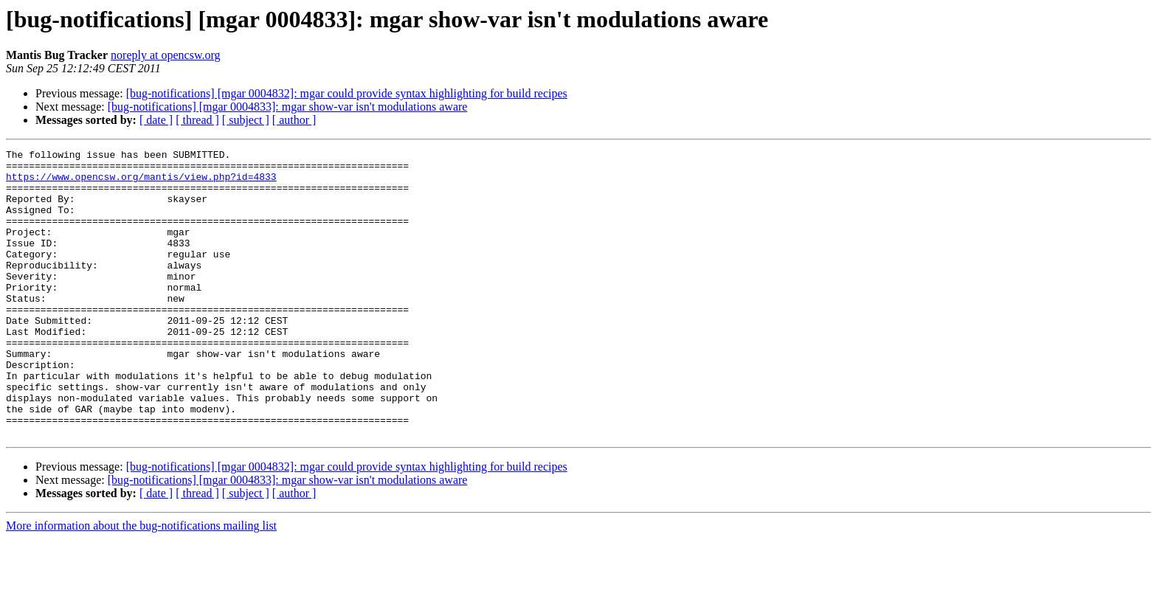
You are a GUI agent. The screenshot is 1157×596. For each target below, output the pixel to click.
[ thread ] (197, 120)
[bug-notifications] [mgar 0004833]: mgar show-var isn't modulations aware (288, 106)
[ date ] (156, 120)
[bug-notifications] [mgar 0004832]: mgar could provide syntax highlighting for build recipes (346, 93)
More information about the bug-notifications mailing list (141, 583)
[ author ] (294, 120)
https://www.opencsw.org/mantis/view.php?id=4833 (141, 183)
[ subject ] (245, 120)
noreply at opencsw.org (165, 55)
